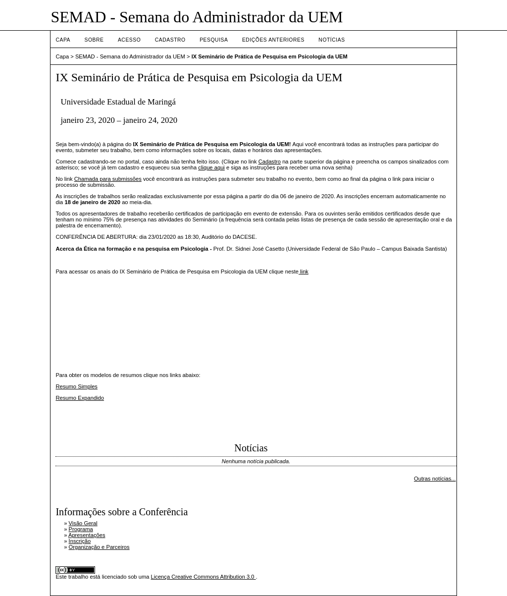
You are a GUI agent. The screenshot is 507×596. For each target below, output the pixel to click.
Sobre (93, 40)
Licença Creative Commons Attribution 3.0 (203, 577)
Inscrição (80, 541)
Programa (81, 529)
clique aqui (211, 167)
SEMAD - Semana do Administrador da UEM (130, 56)
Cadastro (170, 40)
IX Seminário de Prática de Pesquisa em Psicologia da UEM (270, 56)
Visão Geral (83, 523)
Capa (62, 40)
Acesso (129, 40)
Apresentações (86, 535)
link (303, 271)
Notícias (331, 40)
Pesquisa (214, 40)
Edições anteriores (273, 40)
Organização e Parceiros (99, 547)
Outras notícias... (435, 479)
